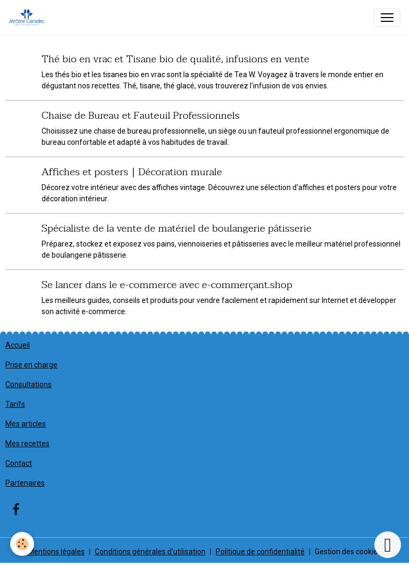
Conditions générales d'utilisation (150, 551)
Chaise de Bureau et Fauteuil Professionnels (141, 115)
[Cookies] (23, 544)
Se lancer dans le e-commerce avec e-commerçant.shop (167, 284)
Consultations (28, 384)
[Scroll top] (387, 544)
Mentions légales (56, 551)
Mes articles (25, 424)
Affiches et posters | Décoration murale (132, 172)
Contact (18, 463)
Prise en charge (31, 364)
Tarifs (15, 404)
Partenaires (25, 483)
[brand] (29, 18)
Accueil (17, 345)
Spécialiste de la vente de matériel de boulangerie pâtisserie (177, 228)
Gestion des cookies (348, 551)
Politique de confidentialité (260, 551)
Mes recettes (27, 443)
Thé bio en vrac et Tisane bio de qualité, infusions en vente (175, 59)
